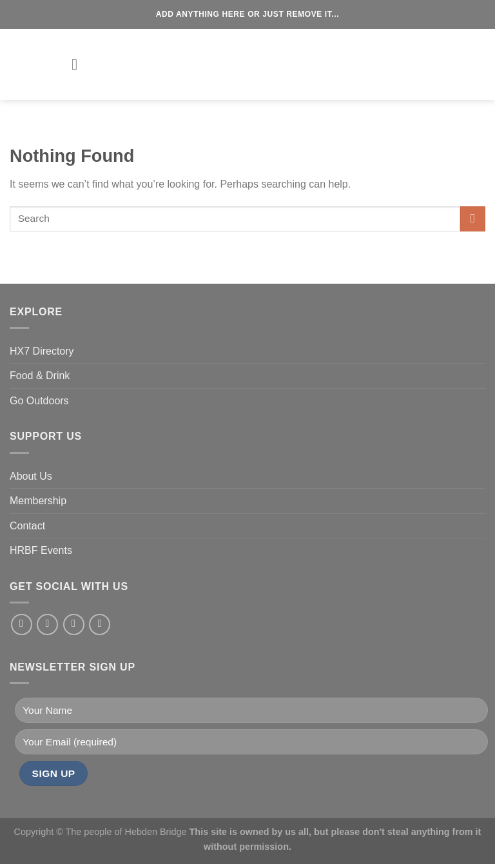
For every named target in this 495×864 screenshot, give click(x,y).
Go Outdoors (39, 400)
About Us (31, 476)
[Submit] (472, 218)
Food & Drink (40, 375)
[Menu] (79, 64)
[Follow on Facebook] (21, 624)
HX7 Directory (42, 351)
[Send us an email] (99, 624)
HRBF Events (41, 550)
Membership (38, 500)
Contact (27, 525)
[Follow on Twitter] (73, 624)
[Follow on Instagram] (47, 624)
